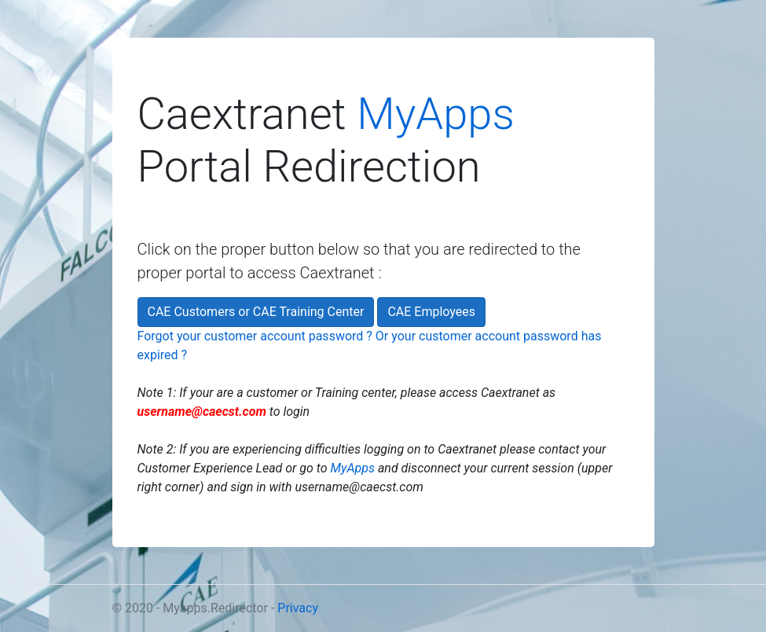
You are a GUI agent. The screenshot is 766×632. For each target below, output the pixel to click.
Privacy (297, 608)
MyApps (436, 114)
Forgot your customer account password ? (254, 336)
